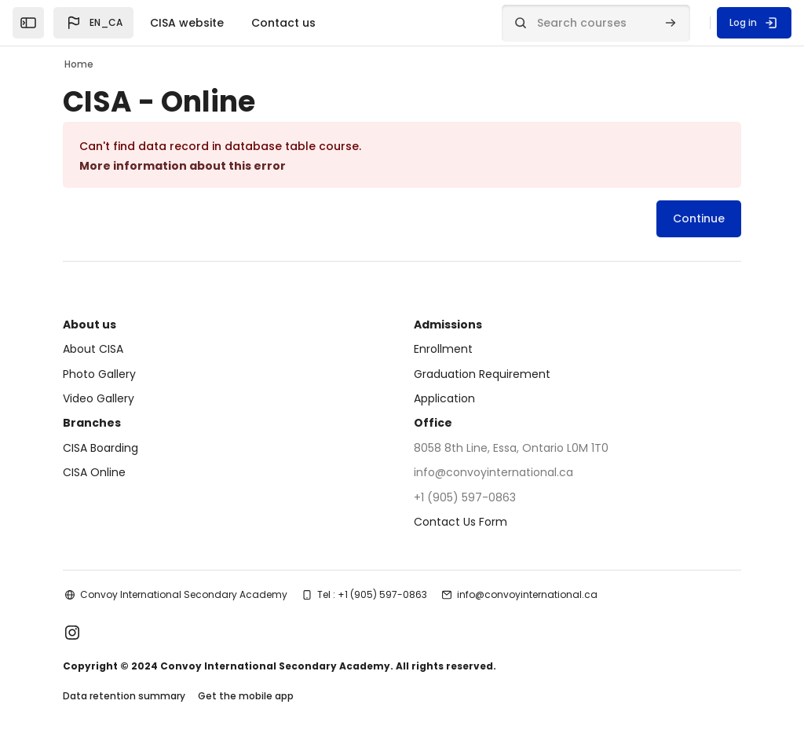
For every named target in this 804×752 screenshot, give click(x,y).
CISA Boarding (100, 448)
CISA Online (94, 472)
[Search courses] (596, 23)
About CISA (93, 349)
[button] (93, 23)
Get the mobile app (246, 695)
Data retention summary (124, 695)
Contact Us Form (460, 522)
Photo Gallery (99, 374)
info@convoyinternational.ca (527, 594)
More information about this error (182, 166)
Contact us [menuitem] (283, 23)
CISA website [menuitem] (187, 23)
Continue (699, 218)
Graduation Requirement (482, 374)
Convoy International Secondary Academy (183, 594)
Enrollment (443, 349)
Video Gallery (98, 398)
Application (444, 398)
